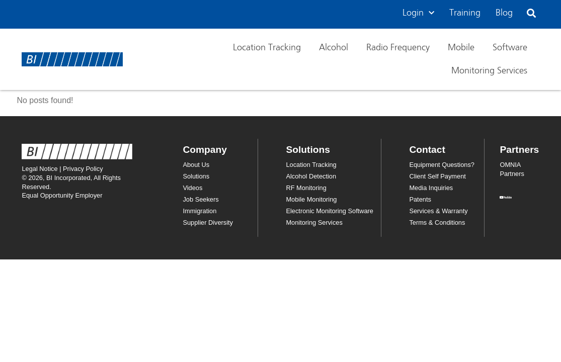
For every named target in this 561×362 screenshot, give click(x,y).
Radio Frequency (398, 47)
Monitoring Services (489, 70)
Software (510, 47)
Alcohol (333, 47)
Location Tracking (267, 47)
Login (418, 13)
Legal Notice (39, 168)
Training (464, 13)
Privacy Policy (83, 168)
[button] (531, 13)
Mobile (461, 47)
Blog (504, 13)
